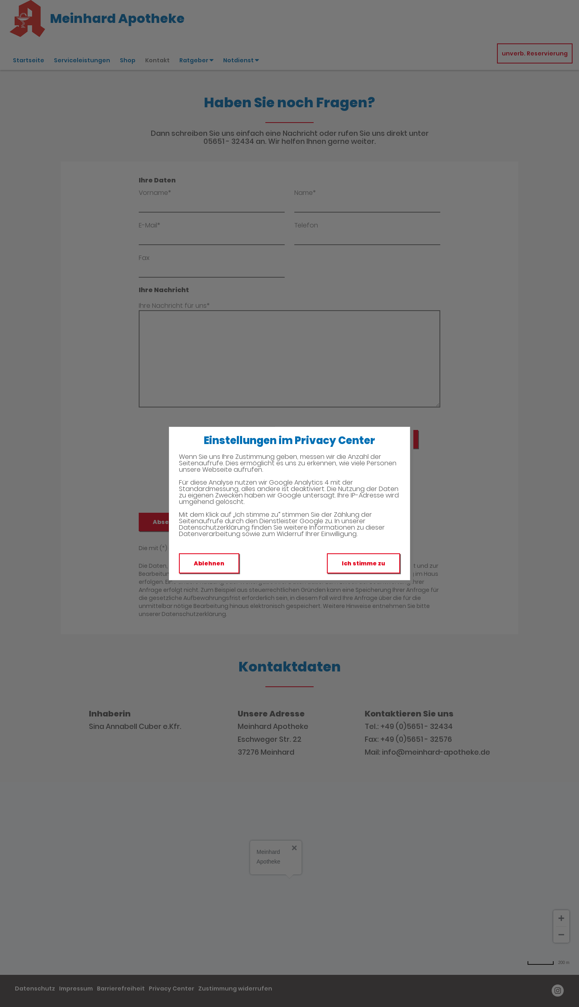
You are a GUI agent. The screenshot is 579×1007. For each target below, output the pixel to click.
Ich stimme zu (363, 563)
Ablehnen (209, 563)
